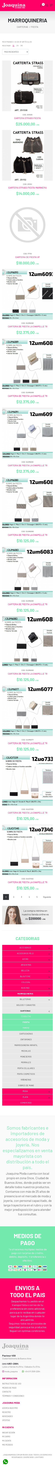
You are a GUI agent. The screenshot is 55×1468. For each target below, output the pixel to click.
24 (17, 45)
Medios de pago (9, 1388)
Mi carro (6, 1436)
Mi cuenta (6, 1441)
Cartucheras (26, 1034)
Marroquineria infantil (26, 1045)
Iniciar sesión (8, 1432)
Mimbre (26, 1028)
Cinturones (26, 1039)
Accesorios (35, 947)
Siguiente (47, 897)
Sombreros (26, 1103)
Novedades (7, 1416)
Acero (36, 959)
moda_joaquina (10, 1371)
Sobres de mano (26, 1085)
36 (22, 45)
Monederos (26, 1056)
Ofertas (6, 1420)
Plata (36, 1097)
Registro (6, 1412)
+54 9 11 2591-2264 (31, 1371)
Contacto (6, 1392)
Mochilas (26, 1051)
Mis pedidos (7, 1445)
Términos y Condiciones (13, 1396)
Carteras (35, 1011)
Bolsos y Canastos (26, 1005)
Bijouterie (35, 976)
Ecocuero (26, 1016)
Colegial (26, 982)
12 (13, 45)
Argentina (26, 965)
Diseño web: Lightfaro (33, 1457)
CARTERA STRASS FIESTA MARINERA (27, 187)
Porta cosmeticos (26, 1074)
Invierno (35, 988)
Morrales (26, 1062)
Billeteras (35, 999)
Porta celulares (26, 1068)
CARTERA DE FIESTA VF (27, 257)
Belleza (35, 970)
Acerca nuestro (10, 1408)
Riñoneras (26, 1080)
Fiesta (26, 1022)
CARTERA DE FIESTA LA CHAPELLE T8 (27, 326)
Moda (36, 1091)
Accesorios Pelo (33, 953)
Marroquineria (33, 993)
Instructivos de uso (11, 1384)
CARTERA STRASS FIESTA (27, 118)
